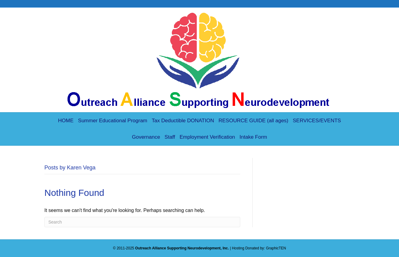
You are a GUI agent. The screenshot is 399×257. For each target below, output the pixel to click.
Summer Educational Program (112, 120)
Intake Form (253, 137)
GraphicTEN (276, 248)
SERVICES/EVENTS (317, 120)
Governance (146, 137)
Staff (170, 137)
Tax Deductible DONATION (183, 120)
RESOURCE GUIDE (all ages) (253, 120)
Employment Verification (207, 137)
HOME (66, 120)
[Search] (142, 222)
